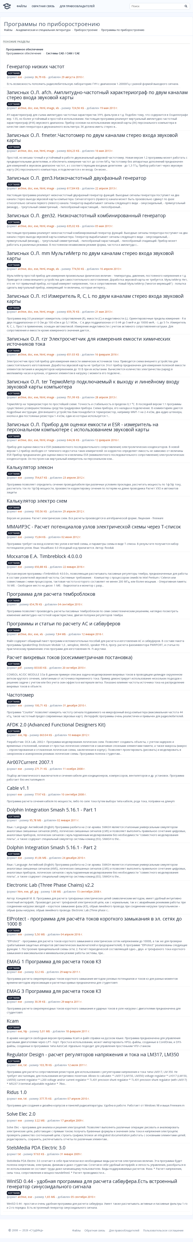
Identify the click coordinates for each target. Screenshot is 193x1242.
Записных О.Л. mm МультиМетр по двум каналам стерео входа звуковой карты (90, 256)
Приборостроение (86, 30)
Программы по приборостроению (122, 30)
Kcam (13, 1021)
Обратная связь (43, 6)
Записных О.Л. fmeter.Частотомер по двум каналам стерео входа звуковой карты (92, 138)
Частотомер (20, 695)
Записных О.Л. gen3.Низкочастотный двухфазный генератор (76, 178)
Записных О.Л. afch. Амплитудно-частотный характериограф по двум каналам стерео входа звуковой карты (97, 95)
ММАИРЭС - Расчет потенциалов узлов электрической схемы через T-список (94, 526)
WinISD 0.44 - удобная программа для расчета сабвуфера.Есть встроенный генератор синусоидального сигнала (92, 1184)
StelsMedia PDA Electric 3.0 (36, 1147)
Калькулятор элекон (30, 467)
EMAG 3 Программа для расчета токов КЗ (54, 991)
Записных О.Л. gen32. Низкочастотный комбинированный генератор (86, 215)
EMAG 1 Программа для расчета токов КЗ (54, 961)
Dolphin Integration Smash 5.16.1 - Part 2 (51, 847)
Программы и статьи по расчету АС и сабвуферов (63, 623)
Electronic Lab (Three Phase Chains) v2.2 (50, 885)
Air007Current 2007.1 (30, 762)
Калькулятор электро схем (37, 500)
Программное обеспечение (24, 49)
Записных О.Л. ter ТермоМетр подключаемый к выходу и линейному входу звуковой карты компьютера (93, 384)
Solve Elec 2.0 (21, 1114)
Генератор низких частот (35, 66)
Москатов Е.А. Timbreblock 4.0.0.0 (44, 556)
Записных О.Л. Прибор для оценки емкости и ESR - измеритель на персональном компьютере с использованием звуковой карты (82, 427)
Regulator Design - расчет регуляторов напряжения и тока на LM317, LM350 (93, 1054)
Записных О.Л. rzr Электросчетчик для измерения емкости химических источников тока (88, 341)
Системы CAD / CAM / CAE (63, 53)
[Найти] (185, 6)
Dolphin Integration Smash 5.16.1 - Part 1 (51, 809)
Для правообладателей (77, 6)
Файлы (22, 6)
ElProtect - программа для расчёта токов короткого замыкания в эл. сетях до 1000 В (94, 921)
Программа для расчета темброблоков (51, 594)
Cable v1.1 (18, 788)
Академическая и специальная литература (43, 30)
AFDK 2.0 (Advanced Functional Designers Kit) (56, 724)
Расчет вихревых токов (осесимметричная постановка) (69, 657)
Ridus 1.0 (17, 1092)
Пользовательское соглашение (163, 1230)
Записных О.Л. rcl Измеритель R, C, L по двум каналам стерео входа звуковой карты (95, 298)
